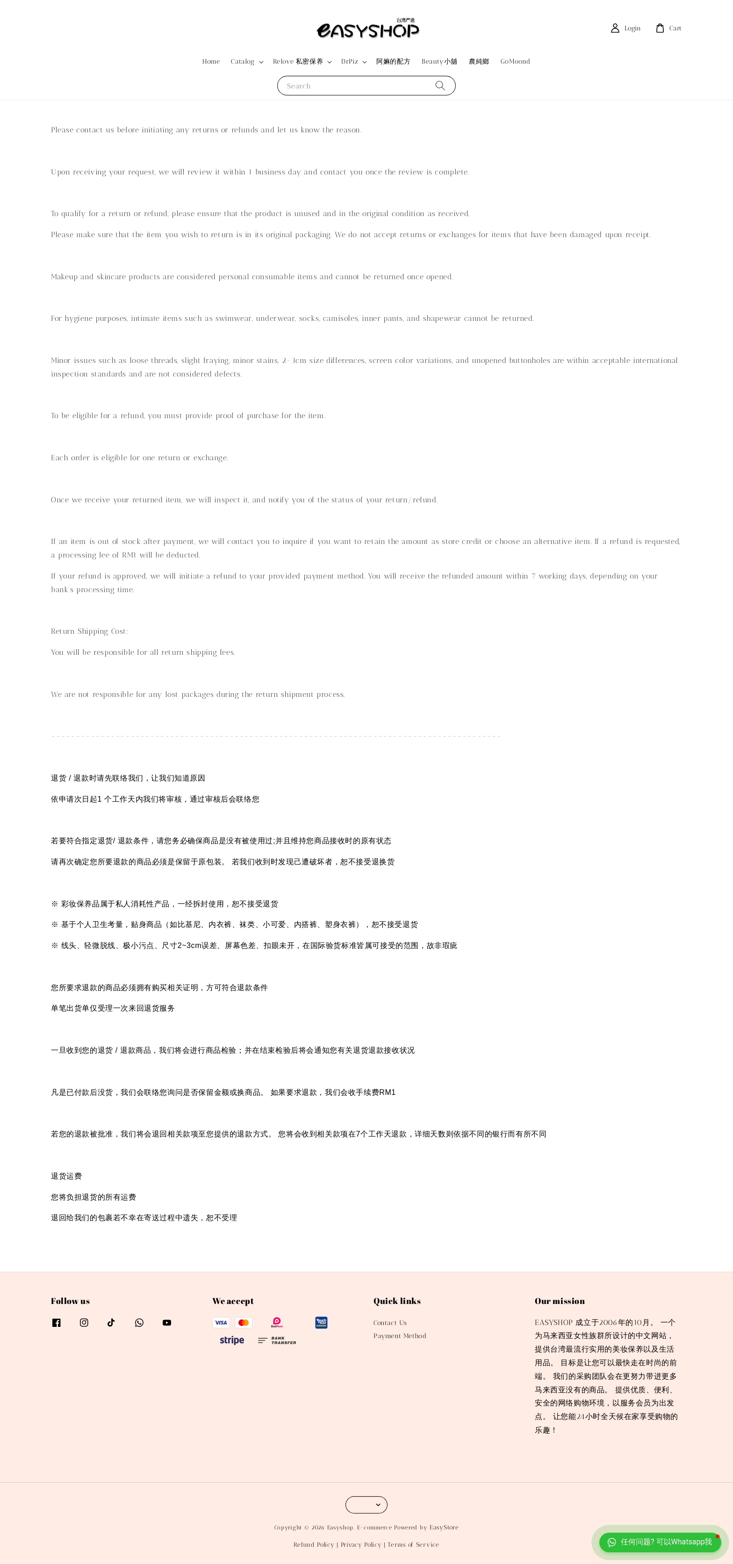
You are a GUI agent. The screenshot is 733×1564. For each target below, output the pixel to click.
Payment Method (400, 1336)
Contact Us (390, 1323)
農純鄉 (479, 61)
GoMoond (516, 61)
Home (211, 61)
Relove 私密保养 (298, 61)
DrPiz (349, 61)
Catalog (242, 61)
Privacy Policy (361, 1544)
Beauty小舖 (440, 61)
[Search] (440, 85)
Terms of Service (413, 1544)
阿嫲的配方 (393, 61)
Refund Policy (314, 1544)
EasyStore (444, 1527)
